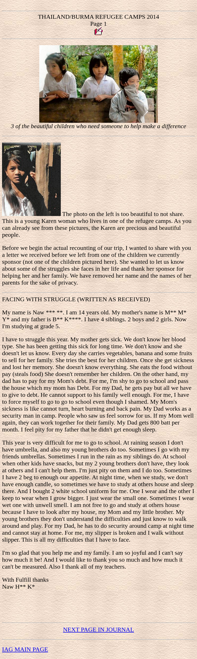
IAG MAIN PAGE (25, 649)
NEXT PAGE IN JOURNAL (98, 629)
